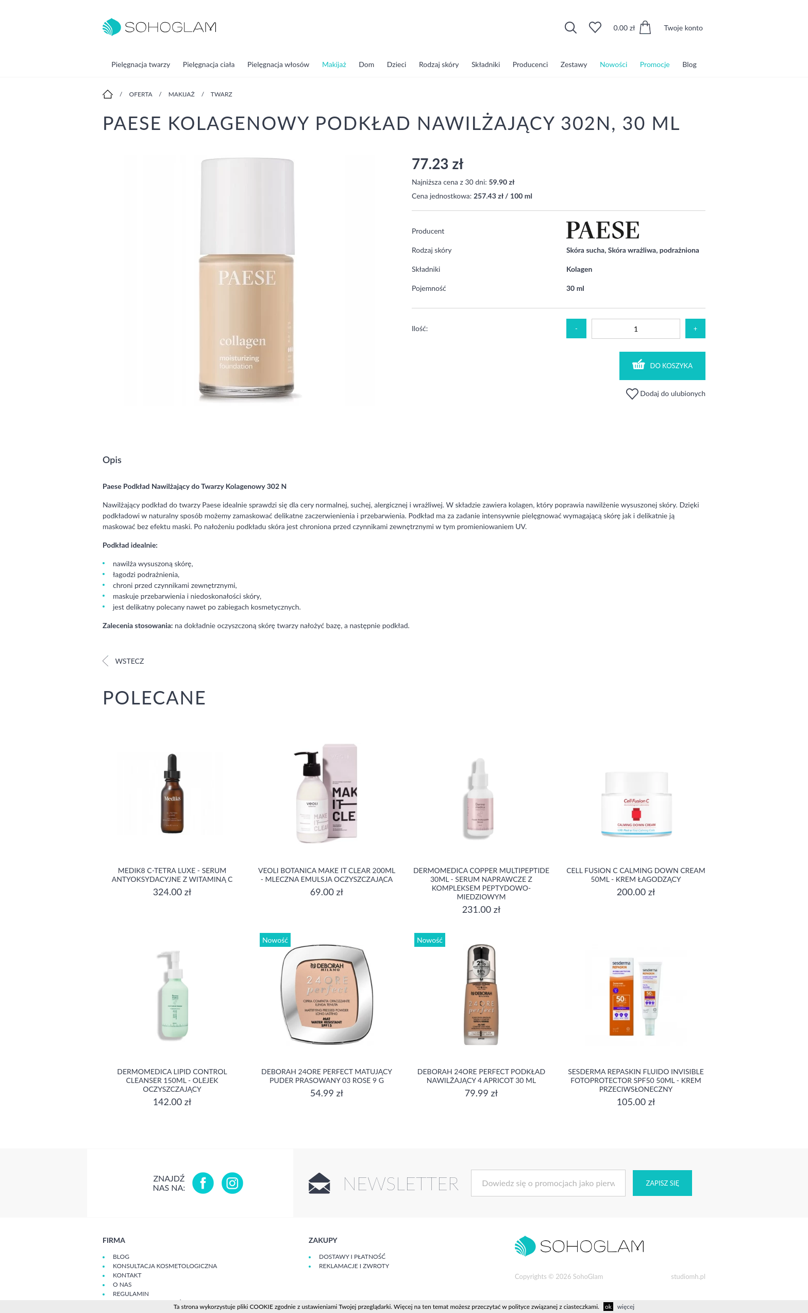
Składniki (486, 64)
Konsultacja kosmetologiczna (165, 1266)
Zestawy (574, 64)
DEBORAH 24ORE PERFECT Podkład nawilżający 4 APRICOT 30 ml (481, 1076)
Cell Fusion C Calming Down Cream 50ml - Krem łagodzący (635, 874)
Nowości (613, 64)
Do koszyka (662, 364)
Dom (366, 64)
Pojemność (429, 288)
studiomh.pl (688, 1276)
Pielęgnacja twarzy (140, 64)
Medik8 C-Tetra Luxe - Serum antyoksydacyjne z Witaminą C (172, 874)
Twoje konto (683, 27)
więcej (625, 1306)
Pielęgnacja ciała (209, 64)
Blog (689, 64)
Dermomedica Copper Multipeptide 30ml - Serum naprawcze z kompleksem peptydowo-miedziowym (481, 883)
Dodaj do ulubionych (665, 393)
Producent (428, 230)
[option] (249, 281)
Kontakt (127, 1275)
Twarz (221, 94)
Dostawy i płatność (352, 1256)
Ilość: (420, 328)
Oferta (141, 94)
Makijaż (334, 64)
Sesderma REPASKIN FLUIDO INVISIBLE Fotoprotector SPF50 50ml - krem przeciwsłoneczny (636, 1080)
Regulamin (131, 1294)
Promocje (655, 64)
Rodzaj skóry (439, 64)
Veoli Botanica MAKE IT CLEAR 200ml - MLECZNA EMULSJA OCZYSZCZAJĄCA (326, 874)
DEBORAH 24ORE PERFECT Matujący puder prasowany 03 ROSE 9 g (326, 1076)
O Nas (122, 1284)
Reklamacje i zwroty (354, 1266)
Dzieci (397, 64)
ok (608, 1306)
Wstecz (123, 660)
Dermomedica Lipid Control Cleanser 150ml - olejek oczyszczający (172, 1080)
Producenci (530, 64)
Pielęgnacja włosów (278, 64)
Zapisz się (662, 1183)
